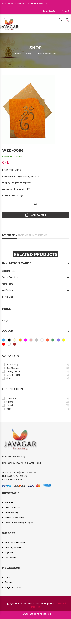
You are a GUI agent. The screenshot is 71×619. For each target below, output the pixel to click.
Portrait (37, 405)
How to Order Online (15, 542)
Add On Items (8, 290)
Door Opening (37, 368)
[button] (49, 10)
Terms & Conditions (14, 517)
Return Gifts (7, 296)
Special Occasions (10, 277)
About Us (9, 502)
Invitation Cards (13, 507)
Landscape (37, 398)
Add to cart (38, 215)
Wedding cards (8, 271)
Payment (9, 552)
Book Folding (37, 364)
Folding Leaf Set (37, 371)
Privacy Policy (11, 512)
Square (37, 402)
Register (9, 582)
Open (37, 378)
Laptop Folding (37, 375)
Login (7, 577)
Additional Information (33, 235)
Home (18, 53)
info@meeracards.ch (13, 3)
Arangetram (7, 284)
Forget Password (13, 587)
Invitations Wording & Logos (19, 522)
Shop (28, 53)
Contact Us (10, 557)
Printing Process (13, 547)
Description (9, 235)
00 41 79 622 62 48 (37, 3)
